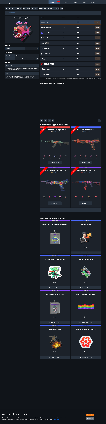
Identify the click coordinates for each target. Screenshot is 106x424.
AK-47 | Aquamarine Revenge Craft (53, 132)
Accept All (89, 416)
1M (50, 122)
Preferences (90, 420)
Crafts (84, 2)
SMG (18, 8)
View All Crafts (70, 212)
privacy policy (56, 420)
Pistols (11, 8)
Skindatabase (54, 2)
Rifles (26, 8)
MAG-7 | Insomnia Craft (84, 132)
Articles (65, 2)
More (62, 8)
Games (93, 2)
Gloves (50, 8)
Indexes (75, 2)
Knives (42, 8)
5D (55, 122)
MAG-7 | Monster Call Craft (53, 173)
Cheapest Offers (55, 164)
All (41, 122)
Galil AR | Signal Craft (84, 173)
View (97, 22)
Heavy (34, 8)
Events (56, 8)
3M (46, 122)
